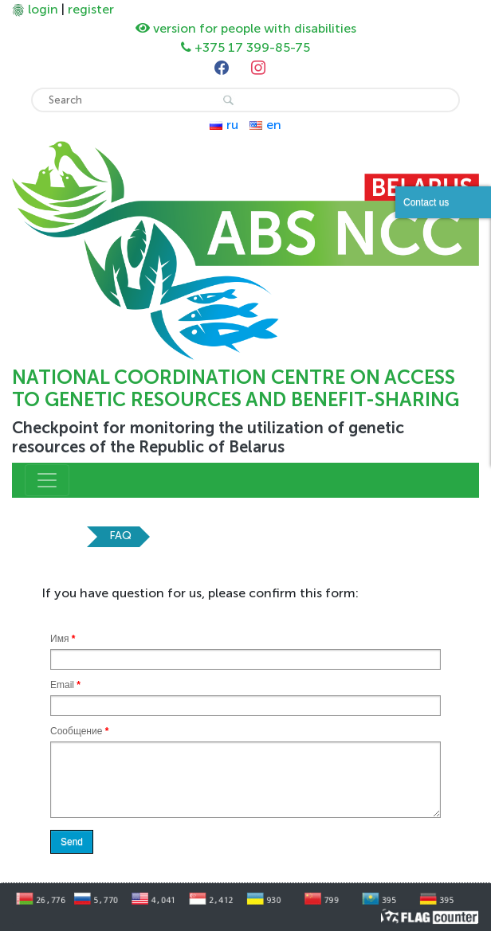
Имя (62, 638)
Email (65, 684)
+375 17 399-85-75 (252, 47)
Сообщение (79, 731)
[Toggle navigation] (47, 480)
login (43, 9)
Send (72, 841)
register (91, 9)
